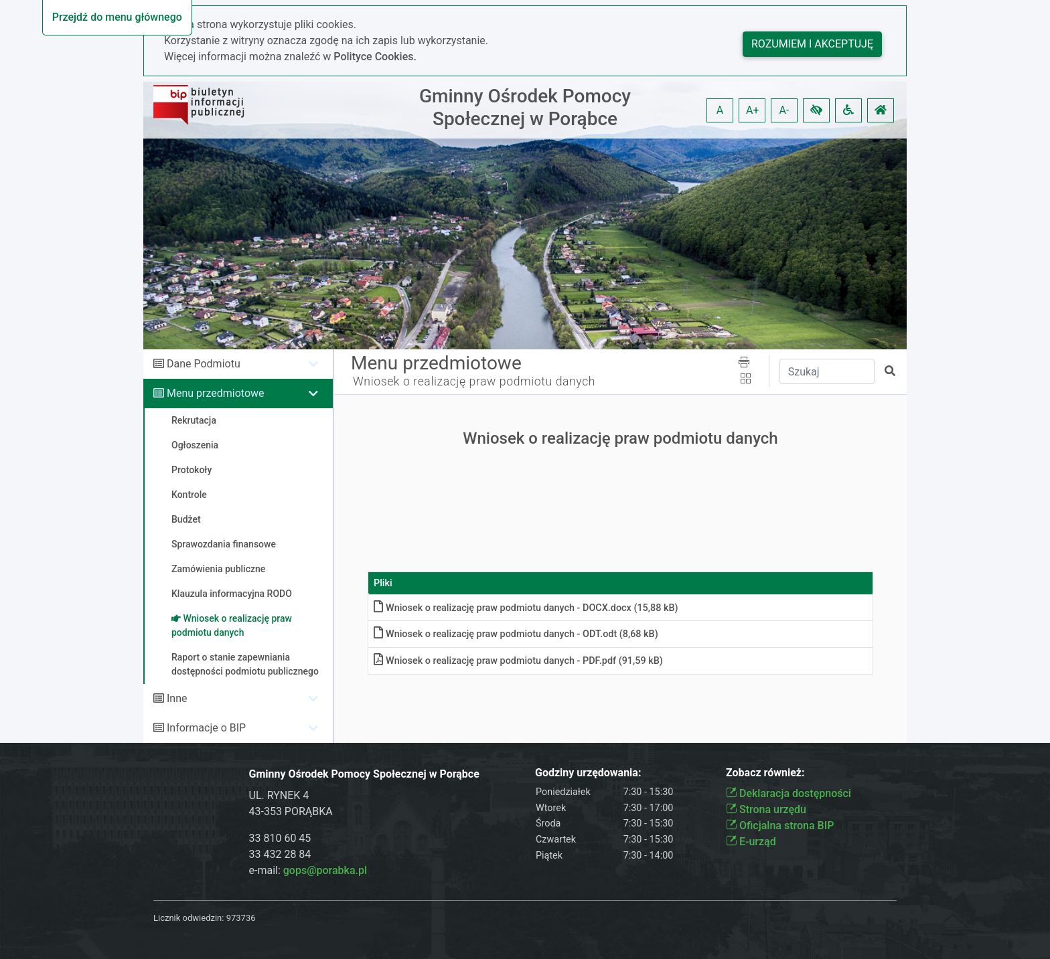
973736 (241, 918)
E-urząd (751, 841)
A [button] (720, 110)
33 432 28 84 (280, 854)
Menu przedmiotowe (216, 393)
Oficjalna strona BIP (780, 825)
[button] (816, 110)
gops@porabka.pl (325, 870)
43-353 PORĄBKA (291, 811)
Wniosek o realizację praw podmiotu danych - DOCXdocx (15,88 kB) (526, 608)
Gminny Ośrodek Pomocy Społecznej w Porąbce (525, 107)
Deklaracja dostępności (788, 793)
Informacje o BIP (206, 727)
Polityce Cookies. (375, 56)
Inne (177, 698)
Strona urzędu (766, 809)
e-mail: (308, 870)
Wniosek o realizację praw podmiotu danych (474, 381)
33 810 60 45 (280, 838)
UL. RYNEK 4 (279, 795)
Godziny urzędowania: (588, 772)
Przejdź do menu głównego (117, 17)
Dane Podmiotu (203, 363)
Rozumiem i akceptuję (812, 43)
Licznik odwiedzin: (188, 918)
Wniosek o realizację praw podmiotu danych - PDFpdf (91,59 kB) (518, 661)
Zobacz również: (765, 772)
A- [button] (784, 110)
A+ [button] (752, 110)
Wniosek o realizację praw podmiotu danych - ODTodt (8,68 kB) (516, 634)
